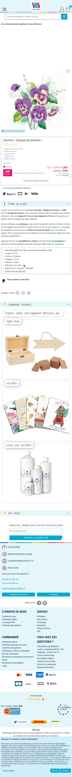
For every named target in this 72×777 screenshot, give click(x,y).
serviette (37, 210)
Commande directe (9, 642)
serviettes (37, 244)
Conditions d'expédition (11, 648)
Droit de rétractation (10, 654)
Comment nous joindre (46, 661)
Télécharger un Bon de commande (16, 651)
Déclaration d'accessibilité (12, 663)
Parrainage (41, 622)
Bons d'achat (42, 619)
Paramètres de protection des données (17, 657)
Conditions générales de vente (14, 645)
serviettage (23, 224)
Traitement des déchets (11, 625)
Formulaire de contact (18, 594)
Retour (4, 660)
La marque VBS (8, 622)
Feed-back (53, 594)
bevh (20, 706)
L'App (4, 666)
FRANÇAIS (36, 749)
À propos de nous (9, 616)
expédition (65, 175)
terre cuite (52, 227)
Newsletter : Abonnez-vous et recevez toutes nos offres (36, 525)
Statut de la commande (46, 664)
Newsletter (41, 625)
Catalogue (41, 616)
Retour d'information (45, 667)
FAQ (38, 631)
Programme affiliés (9, 619)
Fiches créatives (43, 628)
